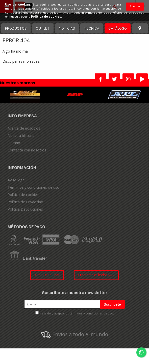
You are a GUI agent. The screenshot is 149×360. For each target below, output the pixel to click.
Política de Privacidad (25, 201)
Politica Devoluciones (25, 209)
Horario (14, 142)
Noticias (67, 28)
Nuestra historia (21, 135)
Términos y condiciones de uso (33, 187)
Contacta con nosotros (27, 150)
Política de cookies (23, 194)
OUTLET (43, 28)
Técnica (91, 28)
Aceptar (135, 6)
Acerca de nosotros (24, 128)
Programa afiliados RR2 (96, 275)
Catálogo (117, 28)
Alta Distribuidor (47, 275)
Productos (16, 28)
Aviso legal (16, 180)
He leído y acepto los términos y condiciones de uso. (76, 313)
